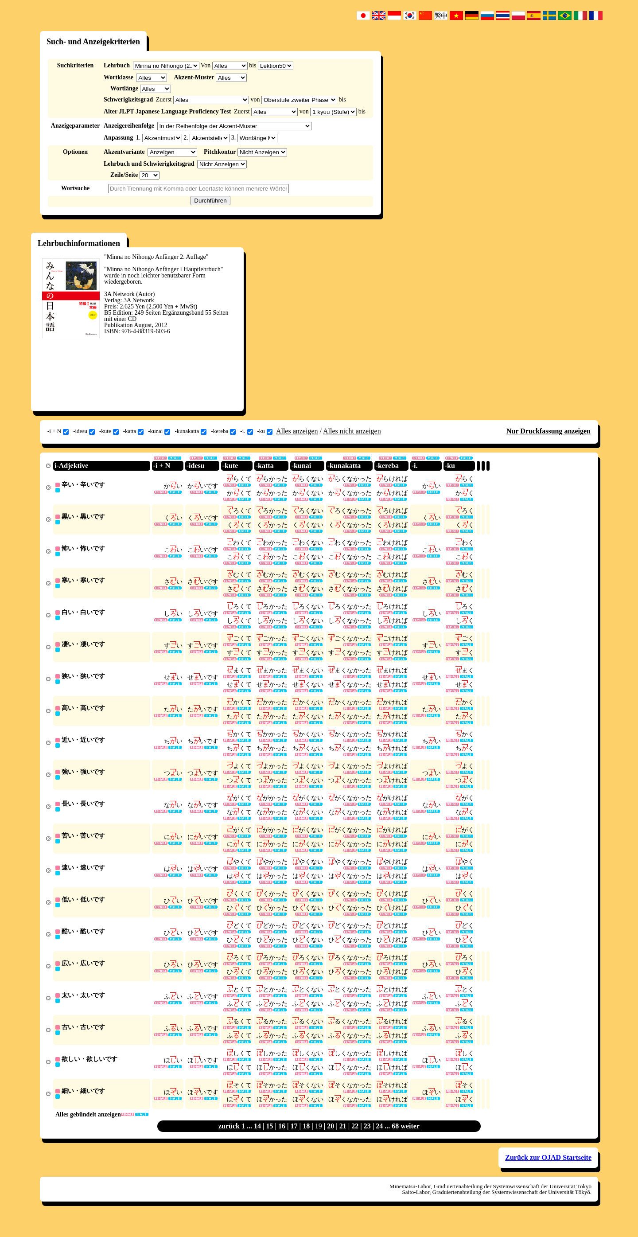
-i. (246, 431)
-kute (109, 431)
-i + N (58, 431)
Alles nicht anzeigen (352, 431)
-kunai (159, 431)
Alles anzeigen (297, 431)
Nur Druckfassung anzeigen (548, 431)
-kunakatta (190, 431)
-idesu (84, 431)
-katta (133, 431)
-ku (264, 431)
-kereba (223, 431)
